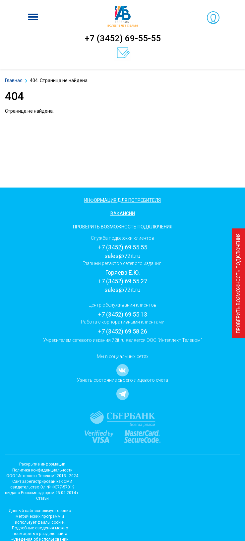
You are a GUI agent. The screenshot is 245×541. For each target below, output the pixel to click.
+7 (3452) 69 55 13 (122, 314)
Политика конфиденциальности (42, 470)
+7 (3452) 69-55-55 (123, 38)
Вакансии (122, 213)
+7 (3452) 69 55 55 (122, 247)
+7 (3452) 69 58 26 (122, 331)
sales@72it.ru (122, 255)
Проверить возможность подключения (238, 283)
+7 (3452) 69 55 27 (122, 281)
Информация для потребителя (122, 200)
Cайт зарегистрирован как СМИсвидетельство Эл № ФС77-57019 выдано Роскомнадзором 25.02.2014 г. (42, 487)
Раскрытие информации (42, 464)
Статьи (42, 498)
